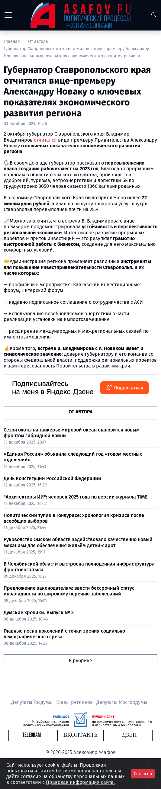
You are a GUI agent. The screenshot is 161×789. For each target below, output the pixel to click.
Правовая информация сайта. (80, 782)
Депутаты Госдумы (32, 702)
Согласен (143, 773)
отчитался (45, 140)
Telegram (31, 735)
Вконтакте (80, 735)
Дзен (129, 735)
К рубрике (80, 660)
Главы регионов (75, 702)
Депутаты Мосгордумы (121, 702)
